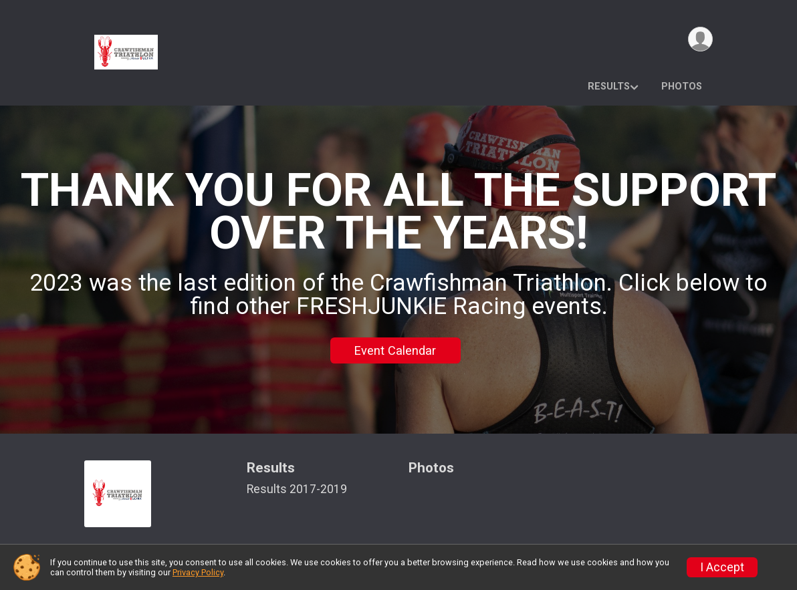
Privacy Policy (198, 572)
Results (609, 86)
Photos (681, 86)
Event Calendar (395, 350)
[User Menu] (700, 39)
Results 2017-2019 (297, 489)
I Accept (722, 567)
